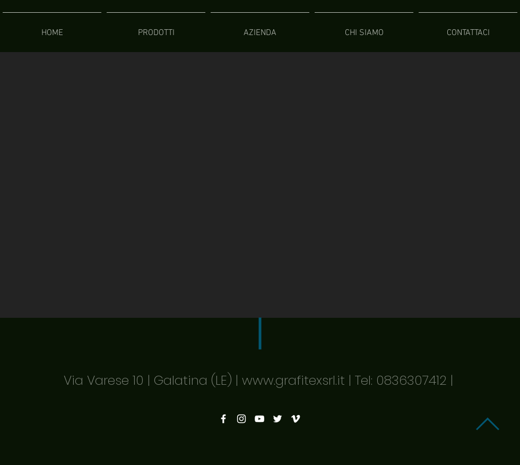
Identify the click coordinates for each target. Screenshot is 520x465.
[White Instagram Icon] (241, 419)
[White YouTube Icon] (259, 419)
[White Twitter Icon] (277, 419)
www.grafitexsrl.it (293, 380)
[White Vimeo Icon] (295, 419)
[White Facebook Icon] (223, 419)
